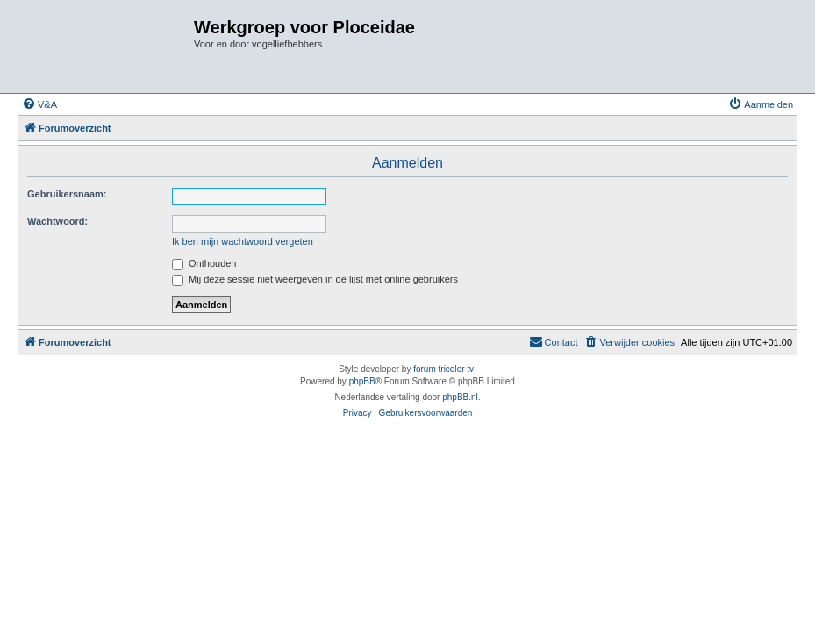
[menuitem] (39, 104)
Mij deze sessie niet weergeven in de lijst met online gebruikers (315, 279)
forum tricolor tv (443, 369)
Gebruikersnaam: (66, 194)
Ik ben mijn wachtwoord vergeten (242, 241)
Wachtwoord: (57, 221)
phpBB (362, 381)
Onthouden (204, 263)
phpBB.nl (460, 397)
